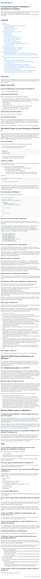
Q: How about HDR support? (9, 63)
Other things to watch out (9, 46)
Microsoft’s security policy (16, 425)
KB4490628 (18, 551)
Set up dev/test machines (9, 30)
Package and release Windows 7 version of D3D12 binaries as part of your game (19, 53)
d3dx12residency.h (7, 254)
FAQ (3, 56)
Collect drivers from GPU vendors (10, 28)
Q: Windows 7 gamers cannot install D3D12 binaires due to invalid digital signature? (20, 70)
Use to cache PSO (12, 49)
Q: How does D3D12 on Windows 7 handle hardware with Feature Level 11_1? (19, 66)
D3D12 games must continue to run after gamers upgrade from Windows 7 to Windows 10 (21, 54)
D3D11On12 (11, 305)
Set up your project (7, 33)
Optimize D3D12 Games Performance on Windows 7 (13, 47)
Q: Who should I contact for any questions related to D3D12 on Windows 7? (18, 72)
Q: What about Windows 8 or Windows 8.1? (12, 69)
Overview (4, 23)
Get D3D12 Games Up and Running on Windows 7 (12, 31)
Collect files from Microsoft (9, 27)
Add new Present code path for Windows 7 (12, 37)
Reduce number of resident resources (11, 50)
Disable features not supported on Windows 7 (13, 41)
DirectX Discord (16, 572)
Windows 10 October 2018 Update (31, 465)
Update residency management (10, 40)
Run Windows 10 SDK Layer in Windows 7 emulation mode (15, 43)
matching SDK (9, 288)
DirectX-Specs (6, 3)
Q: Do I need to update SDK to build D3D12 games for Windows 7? (17, 64)
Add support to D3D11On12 (9, 44)
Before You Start (6, 24)
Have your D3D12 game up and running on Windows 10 (14, 25)
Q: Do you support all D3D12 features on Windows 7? (14, 60)
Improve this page (36, 576)
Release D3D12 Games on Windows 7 (10, 52)
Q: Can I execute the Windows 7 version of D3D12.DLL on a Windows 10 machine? (20, 67)
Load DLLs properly (8, 34)
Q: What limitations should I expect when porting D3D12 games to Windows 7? (19, 61)
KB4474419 (12, 553)
